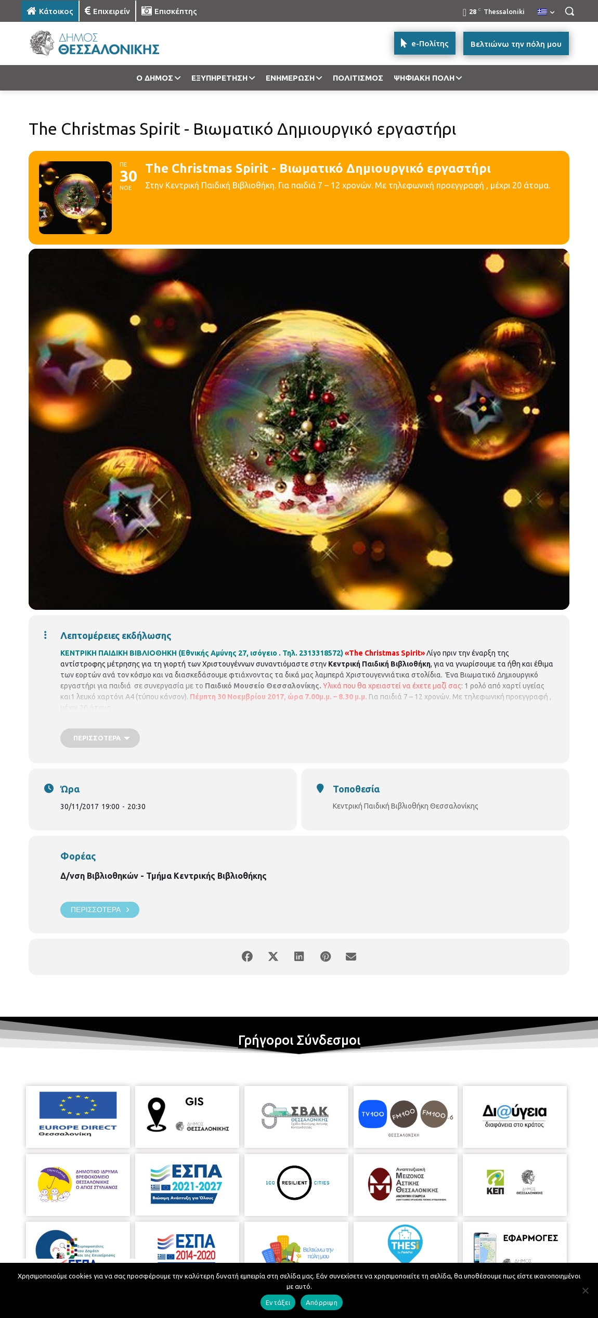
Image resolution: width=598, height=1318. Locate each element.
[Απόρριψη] (585, 1290)
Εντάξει (278, 1302)
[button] (569, 11)
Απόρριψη (321, 1302)
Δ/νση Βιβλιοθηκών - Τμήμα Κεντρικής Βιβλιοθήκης (163, 875)
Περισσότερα (100, 909)
